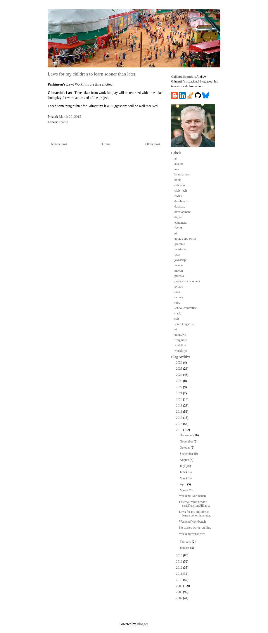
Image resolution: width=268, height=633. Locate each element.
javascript (181, 260)
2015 (179, 430)
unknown (180, 334)
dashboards (182, 201)
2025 (179, 368)
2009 (179, 586)
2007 (179, 598)
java (177, 254)
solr (177, 318)
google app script (185, 238)
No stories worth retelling (195, 527)
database (180, 206)
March (184, 490)
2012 (179, 567)
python (179, 286)
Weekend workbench (192, 533)
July (183, 466)
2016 (179, 423)
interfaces (181, 249)
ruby (177, 302)
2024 (179, 374)
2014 (179, 555)
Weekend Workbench (192, 495)
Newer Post (59, 144)
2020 (179, 399)
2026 (179, 362)
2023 (179, 381)
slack (178, 313)
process (179, 276)
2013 (179, 561)
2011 (179, 573)
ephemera (181, 222)
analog (63, 122)
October (185, 447)
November (187, 441)
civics (178, 195)
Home (106, 144)
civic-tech (181, 190)
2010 (179, 580)
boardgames (182, 174)
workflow (181, 345)
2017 (179, 417)
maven (179, 270)
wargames (181, 340)
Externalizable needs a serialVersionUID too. (194, 503)
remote (179, 297)
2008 (179, 592)
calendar (180, 185)
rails (177, 292)
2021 (179, 393)
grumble (180, 244)
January (185, 547)
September (187, 453)
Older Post (152, 144)
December (187, 435)
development (183, 212)
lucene (179, 265)
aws (177, 169)
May (183, 478)
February (186, 541)
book (178, 180)
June (183, 472)
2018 (179, 411)
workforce (181, 350)
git (176, 233)
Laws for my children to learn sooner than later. (195, 513)
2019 (179, 405)
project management (187, 281)
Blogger (142, 624)
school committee (186, 308)
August (185, 459)
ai (176, 158)
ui (176, 329)
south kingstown (185, 324)
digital (179, 217)
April (183, 484)
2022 (179, 387)
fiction (179, 228)
